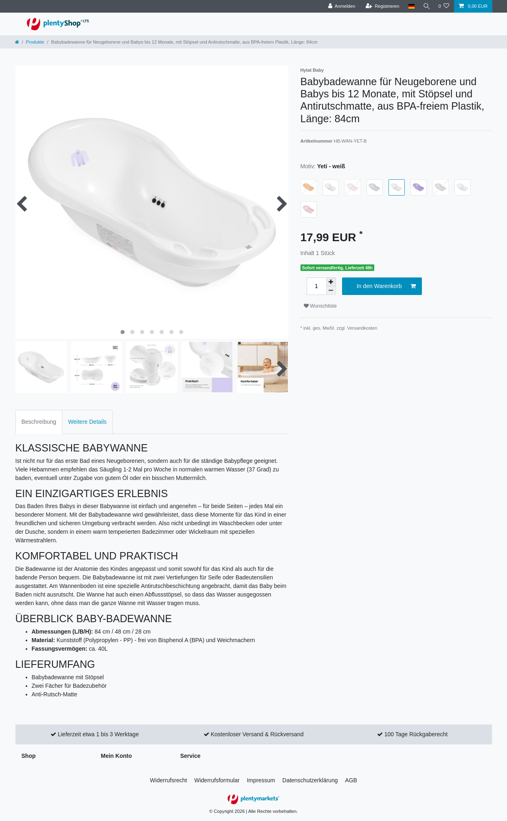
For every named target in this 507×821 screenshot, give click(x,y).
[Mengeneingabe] (316, 286)
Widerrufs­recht (168, 780)
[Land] (409, 6)
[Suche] (425, 6)
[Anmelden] (340, 6)
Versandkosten (362, 328)
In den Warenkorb (386, 286)
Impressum (261, 780)
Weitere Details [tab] (87, 421)
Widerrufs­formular (216, 780)
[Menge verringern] (331, 290)
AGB (351, 780)
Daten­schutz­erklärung (310, 780)
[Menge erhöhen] (331, 281)
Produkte (35, 42)
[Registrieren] (381, 6)
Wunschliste (320, 306)
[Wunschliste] (444, 6)
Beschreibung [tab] (39, 421)
